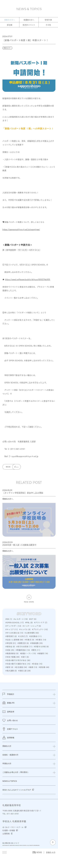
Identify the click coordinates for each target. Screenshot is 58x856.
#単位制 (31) (11, 643)
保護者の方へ (29, 19)
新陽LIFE (8, 704)
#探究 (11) (35, 650)
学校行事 (48, 19)
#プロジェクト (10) (40, 629)
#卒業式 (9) (29, 639)
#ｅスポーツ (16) (21, 619)
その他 (48, 24)
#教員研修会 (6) (12, 653)
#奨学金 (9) (10, 646)
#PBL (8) (29, 622)
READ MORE (29, 602)
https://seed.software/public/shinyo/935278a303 (27, 279)
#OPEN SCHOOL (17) (15, 622)
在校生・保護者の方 (10, 755)
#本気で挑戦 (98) (13, 656)
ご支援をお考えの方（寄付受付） (15, 772)
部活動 (9, 24)
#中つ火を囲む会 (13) (14, 632)
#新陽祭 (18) (42, 653)
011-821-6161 (12, 813)
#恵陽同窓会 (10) (23, 650)
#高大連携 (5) (11, 670)
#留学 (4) (9, 667)
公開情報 (6, 833)
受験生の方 (51, 852)
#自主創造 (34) (21, 667)
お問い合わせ (10, 720)
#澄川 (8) (25, 656)
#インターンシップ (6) (32, 625)
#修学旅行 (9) (11, 636)
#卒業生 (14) (41, 639)
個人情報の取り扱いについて (10, 843)
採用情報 (8, 737)
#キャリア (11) (12, 629)
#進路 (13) (33, 667)
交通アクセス (10, 728)
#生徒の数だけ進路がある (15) (18, 663)
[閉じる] (54, 694)
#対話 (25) (10, 650)
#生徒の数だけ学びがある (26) (18, 660)
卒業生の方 (6, 764)
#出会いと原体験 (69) (14, 639)
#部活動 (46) (44, 667)
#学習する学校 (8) (41, 646)
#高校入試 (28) (24, 670)
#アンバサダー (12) (13, 625)
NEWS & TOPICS (29, 9)
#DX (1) (9, 619)
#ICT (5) (32, 619)
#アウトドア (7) (40, 622)
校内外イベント (29, 24)
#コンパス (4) (25, 629)
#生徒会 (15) (37, 663)
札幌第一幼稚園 (8, 830)
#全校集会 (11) (35, 636)
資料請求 (8, 712)
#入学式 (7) (23, 636)
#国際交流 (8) (23, 643)
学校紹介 (8, 696)
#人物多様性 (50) (32, 632)
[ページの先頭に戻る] (53, 842)
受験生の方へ (9, 19)
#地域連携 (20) (36, 643)
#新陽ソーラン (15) (28, 653)
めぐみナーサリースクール (13, 827)
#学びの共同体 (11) (24, 646)
